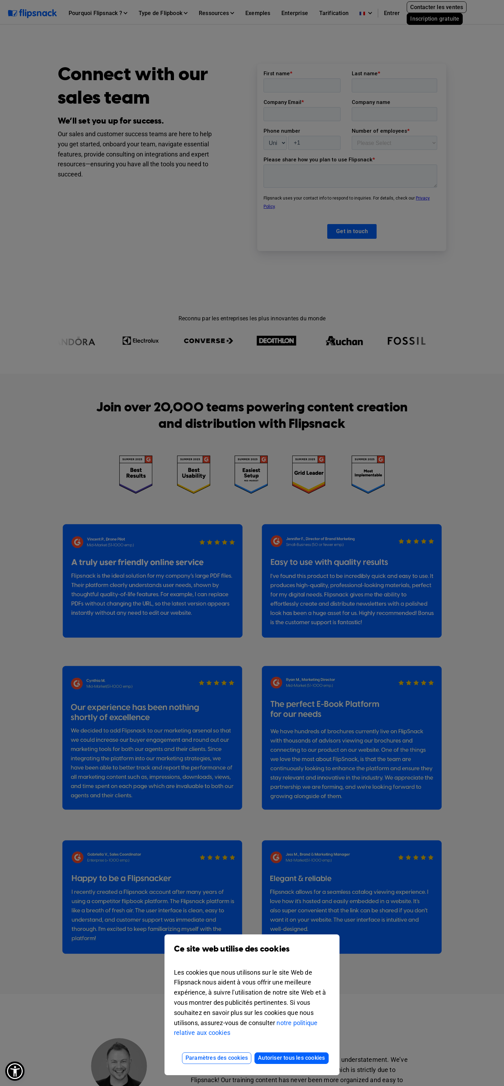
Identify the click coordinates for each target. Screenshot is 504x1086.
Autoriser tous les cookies (291, 1057)
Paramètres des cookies (217, 1057)
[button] (15, 1071)
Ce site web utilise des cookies (252, 954)
